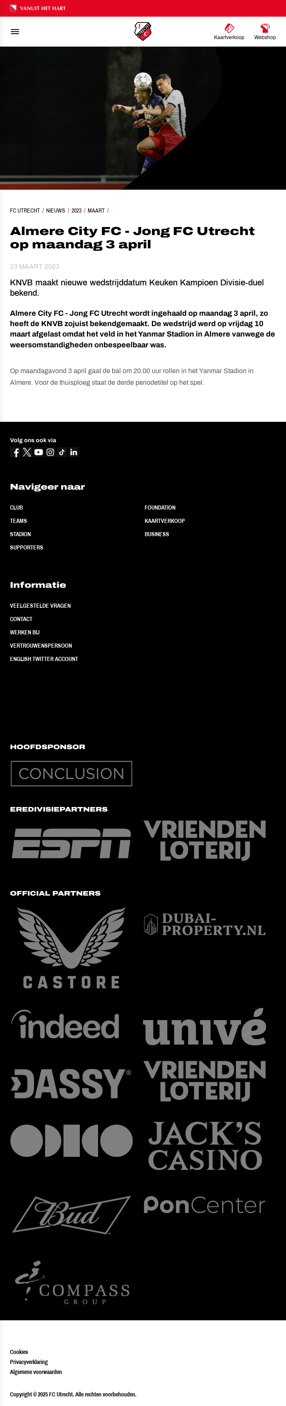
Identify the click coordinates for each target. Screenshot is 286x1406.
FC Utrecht (25, 210)
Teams (18, 521)
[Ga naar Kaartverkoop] (229, 32)
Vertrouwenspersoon (41, 645)
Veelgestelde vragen (40, 605)
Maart (96, 210)
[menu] (15, 32)
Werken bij (24, 632)
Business (157, 534)
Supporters (26, 547)
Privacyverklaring (29, 1362)
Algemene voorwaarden (36, 1372)
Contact (21, 619)
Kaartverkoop (165, 521)
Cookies (19, 1352)
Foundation (160, 507)
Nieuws (55, 210)
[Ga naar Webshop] (265, 32)
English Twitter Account (44, 659)
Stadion (20, 534)
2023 (76, 210)
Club (16, 507)
